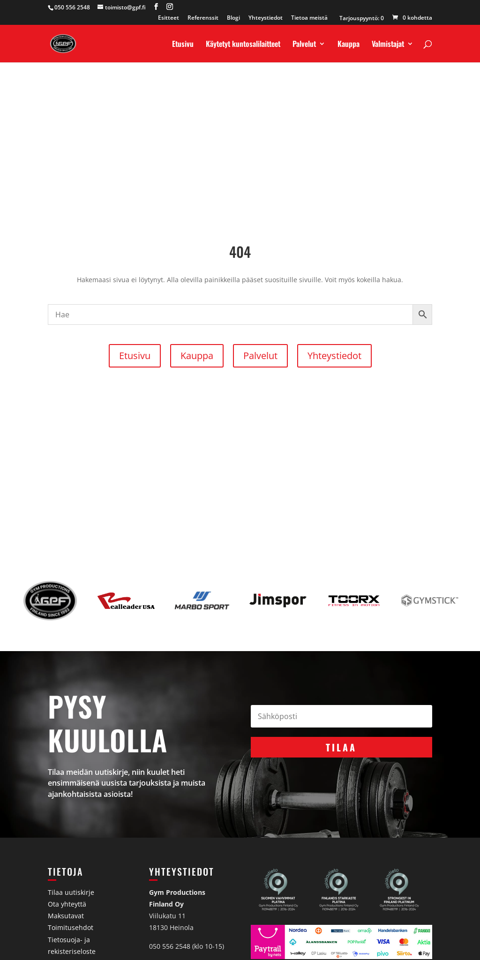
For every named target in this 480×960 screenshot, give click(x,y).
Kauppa (349, 44)
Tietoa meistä (309, 18)
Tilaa (341, 747)
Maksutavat (66, 915)
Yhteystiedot (265, 18)
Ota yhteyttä (67, 904)
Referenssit (203, 18)
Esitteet (168, 18)
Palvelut (304, 44)
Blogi (233, 18)
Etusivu (183, 44)
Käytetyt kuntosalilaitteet (243, 44)
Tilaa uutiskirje (71, 892)
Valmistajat (388, 44)
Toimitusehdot (70, 927)
